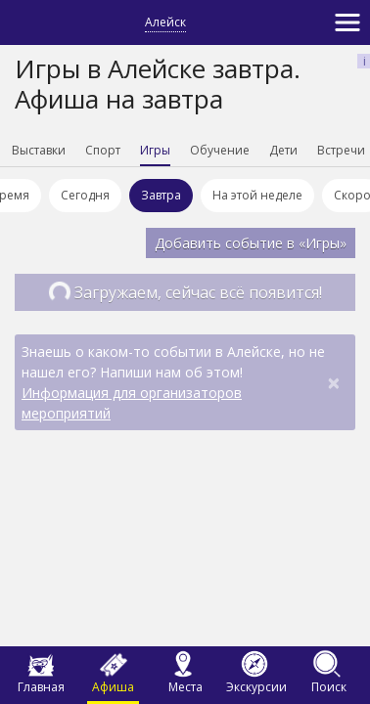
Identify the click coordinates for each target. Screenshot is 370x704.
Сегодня (88, 195)
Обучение (251, 150)
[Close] (333, 382)
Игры (186, 150)
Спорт (134, 150)
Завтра (164, 195)
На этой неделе (260, 195)
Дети (315, 150)
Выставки (70, 150)
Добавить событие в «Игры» (251, 243)
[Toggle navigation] (347, 22)
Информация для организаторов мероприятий (132, 402)
